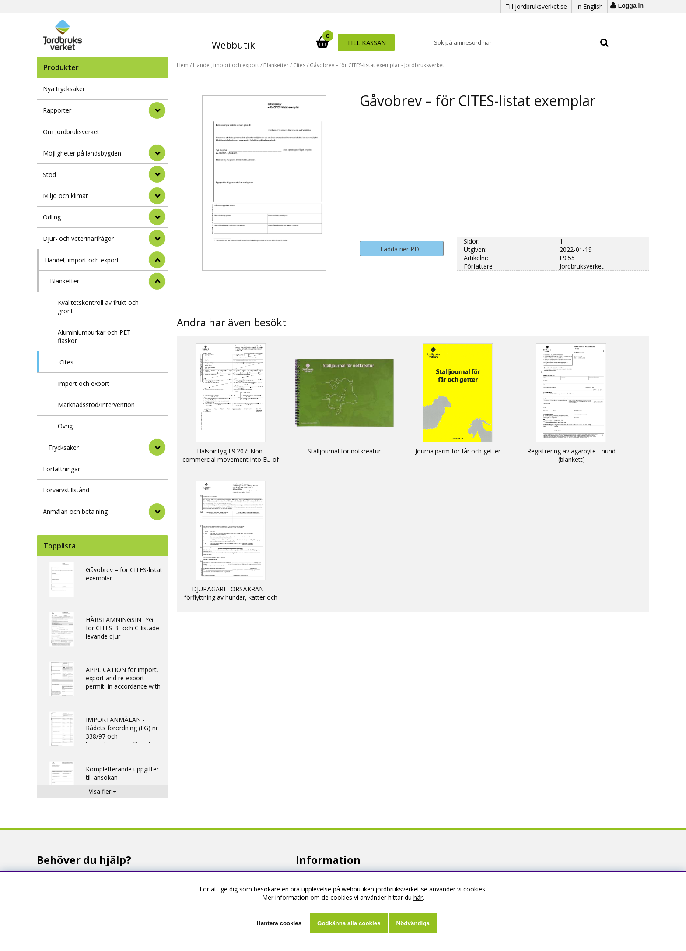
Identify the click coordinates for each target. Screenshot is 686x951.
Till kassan (585, 42)
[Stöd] (157, 174)
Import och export (83, 383)
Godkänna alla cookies (348, 923)
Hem (183, 65)
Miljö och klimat (65, 195)
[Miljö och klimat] (157, 196)
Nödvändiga (413, 923)
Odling (52, 217)
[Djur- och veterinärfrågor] (157, 238)
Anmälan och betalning (75, 511)
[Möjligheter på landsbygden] (157, 153)
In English (589, 6)
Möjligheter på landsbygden (82, 153)
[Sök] (381, 42)
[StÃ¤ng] (157, 260)
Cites (67, 362)
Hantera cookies (278, 923)
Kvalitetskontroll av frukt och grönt (98, 306)
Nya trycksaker (64, 89)
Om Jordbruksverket (71, 131)
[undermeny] (157, 281)
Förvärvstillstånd (66, 490)
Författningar (61, 469)
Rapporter (57, 110)
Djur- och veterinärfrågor (78, 238)
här (418, 897)
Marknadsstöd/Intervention (96, 404)
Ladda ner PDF (401, 249)
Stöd (49, 174)
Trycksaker (63, 447)
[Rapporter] (157, 110)
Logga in (631, 5)
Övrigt (66, 426)
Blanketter (64, 281)
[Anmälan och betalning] (157, 511)
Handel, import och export (82, 260)
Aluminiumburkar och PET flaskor (94, 336)
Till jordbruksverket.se (536, 6)
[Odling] (157, 217)
